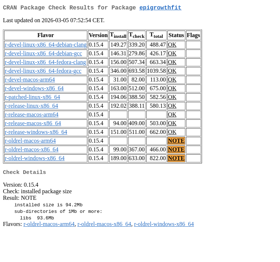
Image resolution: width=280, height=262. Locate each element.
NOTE (176, 142)
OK (172, 46)
